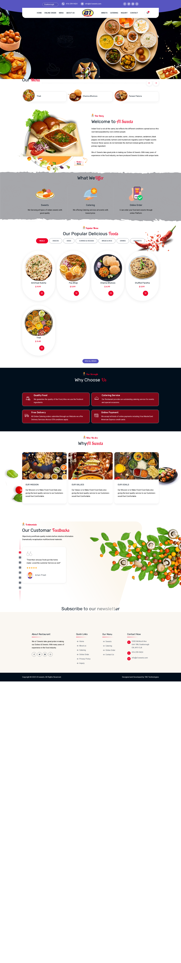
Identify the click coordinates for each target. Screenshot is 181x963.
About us (70, 13)
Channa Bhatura (90, 96)
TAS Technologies (152, 867)
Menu (61, 13)
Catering (114, 13)
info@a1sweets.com (93, 4)
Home (39, 13)
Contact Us (110, 465)
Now (78, 162)
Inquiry (124, 13)
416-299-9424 (71, 4)
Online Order (50, 13)
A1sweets (41, 867)
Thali (39, 96)
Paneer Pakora (135, 96)
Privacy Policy (84, 849)
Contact (134, 13)
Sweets (104, 13)
